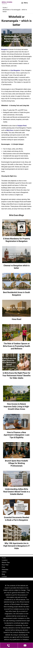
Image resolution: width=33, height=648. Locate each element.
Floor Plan (5, 565)
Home (4, 558)
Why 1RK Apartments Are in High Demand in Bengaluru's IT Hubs (16, 545)
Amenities (5, 569)
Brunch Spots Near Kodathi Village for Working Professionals (16, 463)
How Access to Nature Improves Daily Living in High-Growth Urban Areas (16, 406)
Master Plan (6, 562)
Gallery (4, 572)
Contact (4, 576)
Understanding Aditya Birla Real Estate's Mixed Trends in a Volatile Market (16, 491)
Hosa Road (16, 319)
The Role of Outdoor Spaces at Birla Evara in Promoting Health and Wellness (16, 346)
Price (3, 567)
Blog (3, 574)
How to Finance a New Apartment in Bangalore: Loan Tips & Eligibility (16, 435)
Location (4, 560)
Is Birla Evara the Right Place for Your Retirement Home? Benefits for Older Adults (16, 375)
